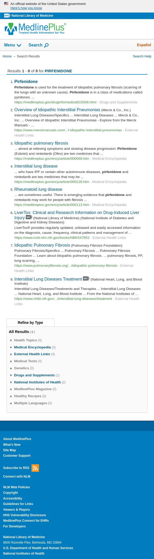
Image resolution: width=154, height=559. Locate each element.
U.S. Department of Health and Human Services (38, 548)
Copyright (10, 493)
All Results (19, 331)
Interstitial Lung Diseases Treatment (48, 279)
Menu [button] (13, 45)
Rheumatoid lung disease (38, 189)
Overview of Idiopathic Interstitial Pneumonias (57, 109)
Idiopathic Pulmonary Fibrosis (42, 245)
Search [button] (39, 45)
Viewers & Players (16, 510)
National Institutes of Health (23, 553)
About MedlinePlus (17, 439)
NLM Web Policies (16, 487)
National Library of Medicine (32, 15)
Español (144, 45)
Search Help (142, 56)
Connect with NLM (16, 476)
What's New (12, 445)
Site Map (9, 450)
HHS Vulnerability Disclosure (24, 515)
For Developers (14, 526)
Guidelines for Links (18, 504)
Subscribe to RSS (21, 468)
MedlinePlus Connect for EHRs (26, 520)
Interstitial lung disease (35, 166)
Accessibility (12, 498)
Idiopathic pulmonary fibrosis (41, 143)
